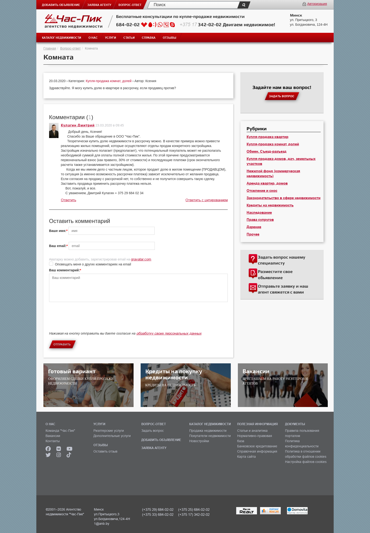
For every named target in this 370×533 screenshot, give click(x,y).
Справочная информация (257, 451)
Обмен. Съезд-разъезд (266, 151)
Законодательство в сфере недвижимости (283, 198)
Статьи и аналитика (252, 430)
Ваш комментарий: (64, 270)
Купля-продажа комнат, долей (109, 81)
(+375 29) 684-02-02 (157, 510)
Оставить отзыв (105, 451)
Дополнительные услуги (112, 436)
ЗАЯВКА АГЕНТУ (153, 448)
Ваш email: (58, 246)
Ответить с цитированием (206, 200)
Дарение (254, 227)
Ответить (68, 200)
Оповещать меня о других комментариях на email (93, 264)
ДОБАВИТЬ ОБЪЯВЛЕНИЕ (161, 440)
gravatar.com (141, 259)
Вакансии (53, 436)
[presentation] (85, 320)
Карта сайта (246, 456)
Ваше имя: (57, 231)
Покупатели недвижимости (210, 436)
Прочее (253, 234)
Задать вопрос (152, 430)
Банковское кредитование (257, 446)
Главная (49, 48)
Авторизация (317, 4)
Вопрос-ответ (70, 48)
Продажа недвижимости (208, 430)
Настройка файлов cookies (306, 462)
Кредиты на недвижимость (270, 205)
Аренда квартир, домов (267, 183)
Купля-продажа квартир (267, 137)
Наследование (259, 212)
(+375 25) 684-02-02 (194, 510)
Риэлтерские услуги (108, 430)
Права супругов (260, 220)
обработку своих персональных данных (169, 333)
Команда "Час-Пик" (60, 430)
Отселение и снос (262, 191)
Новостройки (199, 441)
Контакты (53, 441)
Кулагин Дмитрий (78, 125)
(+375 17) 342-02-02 (194, 514)
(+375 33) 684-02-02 (157, 514)
